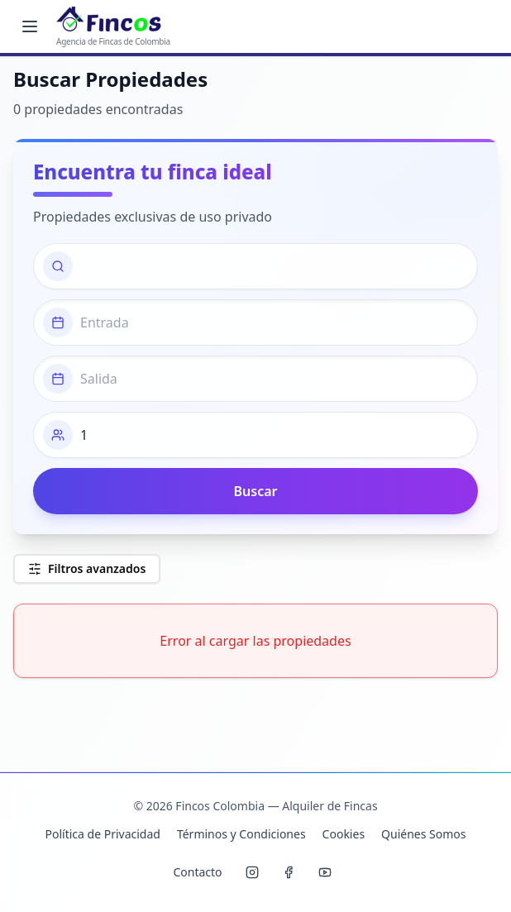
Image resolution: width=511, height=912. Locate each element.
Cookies (343, 834)
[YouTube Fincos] (325, 872)
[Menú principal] (29, 26)
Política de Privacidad (102, 834)
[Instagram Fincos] (252, 872)
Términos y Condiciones (241, 834)
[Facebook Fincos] (288, 872)
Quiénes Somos (423, 834)
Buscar (256, 491)
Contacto (197, 872)
